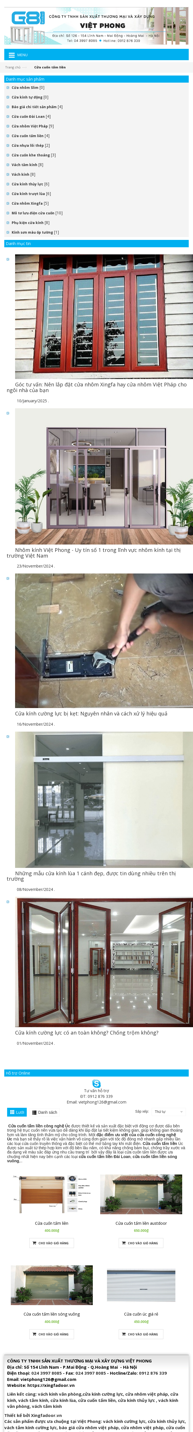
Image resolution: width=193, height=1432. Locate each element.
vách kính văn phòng (59, 1394)
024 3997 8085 (46, 1373)
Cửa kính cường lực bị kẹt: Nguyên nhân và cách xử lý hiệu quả (91, 713)
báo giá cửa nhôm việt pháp (89, 1427)
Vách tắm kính (24, 164)
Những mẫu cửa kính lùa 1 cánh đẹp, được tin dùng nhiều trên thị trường (91, 876)
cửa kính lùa (63, 1400)
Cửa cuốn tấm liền (28, 135)
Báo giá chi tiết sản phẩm (34, 106)
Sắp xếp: (142, 1111)
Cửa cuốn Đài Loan (28, 116)
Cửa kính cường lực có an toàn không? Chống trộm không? (87, 1032)
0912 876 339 (153, 1373)
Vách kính (20, 174)
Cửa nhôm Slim (25, 87)
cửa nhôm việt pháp (146, 1394)
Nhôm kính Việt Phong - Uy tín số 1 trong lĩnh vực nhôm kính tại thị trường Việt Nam (94, 553)
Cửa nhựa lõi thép (28, 145)
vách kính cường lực (124, 1421)
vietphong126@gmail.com (102, 1102)
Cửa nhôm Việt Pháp (30, 126)
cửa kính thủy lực (136, 1400)
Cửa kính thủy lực (27, 184)
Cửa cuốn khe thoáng (31, 155)
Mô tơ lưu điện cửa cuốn (33, 213)
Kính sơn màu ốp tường (32, 232)
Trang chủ (12, 67)
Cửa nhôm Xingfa (27, 203)
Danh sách (47, 1112)
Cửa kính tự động (27, 97)
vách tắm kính (33, 1400)
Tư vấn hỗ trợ (96, 1090)
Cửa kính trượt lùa (28, 193)
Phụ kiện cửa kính (28, 222)
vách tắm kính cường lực (30, 1427)
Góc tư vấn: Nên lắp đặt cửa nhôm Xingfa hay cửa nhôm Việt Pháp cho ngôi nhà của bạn (97, 387)
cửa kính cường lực (103, 1394)
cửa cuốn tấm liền (97, 1400)
